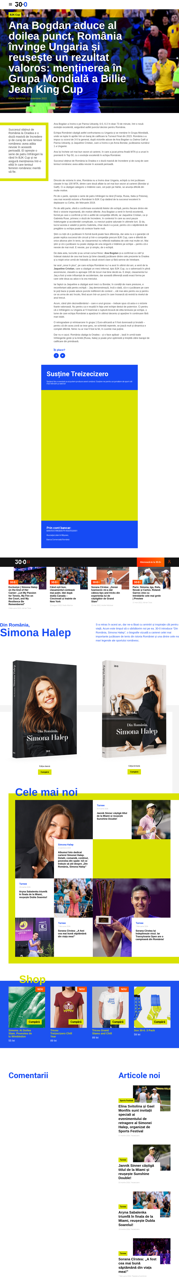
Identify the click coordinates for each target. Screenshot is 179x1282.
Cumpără (45, 772)
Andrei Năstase (107, 605)
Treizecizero (135, 1136)
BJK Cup (15, 14)
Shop (32, 979)
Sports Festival (126, 1100)
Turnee (101, 805)
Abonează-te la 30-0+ (150, 562)
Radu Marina (17, 98)
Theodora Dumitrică (139, 1276)
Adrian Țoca (26, 608)
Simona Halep (65, 844)
